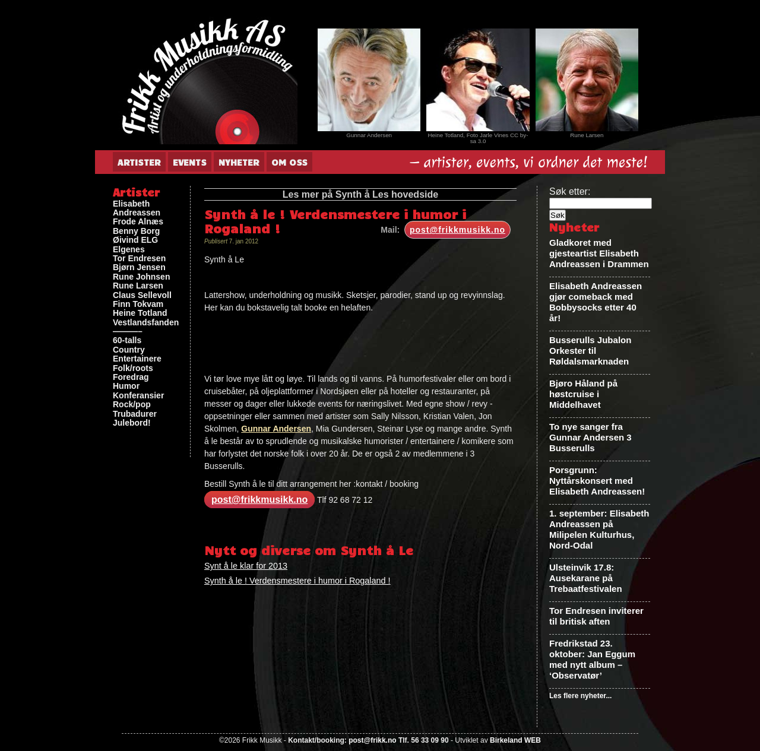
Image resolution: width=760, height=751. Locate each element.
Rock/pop (132, 404)
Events (190, 162)
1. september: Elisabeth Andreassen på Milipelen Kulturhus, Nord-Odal (599, 529)
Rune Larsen (138, 285)
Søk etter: (569, 191)
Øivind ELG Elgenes (135, 244)
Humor (126, 386)
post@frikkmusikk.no (457, 230)
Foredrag (131, 377)
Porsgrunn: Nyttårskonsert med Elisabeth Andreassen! (597, 480)
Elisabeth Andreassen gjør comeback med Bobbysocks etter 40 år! (595, 302)
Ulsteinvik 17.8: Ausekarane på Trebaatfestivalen (585, 578)
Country (129, 350)
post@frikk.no (372, 740)
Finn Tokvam (138, 304)
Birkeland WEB (515, 740)
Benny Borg (136, 231)
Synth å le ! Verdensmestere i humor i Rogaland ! (297, 580)
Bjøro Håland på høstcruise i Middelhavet (583, 394)
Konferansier (138, 395)
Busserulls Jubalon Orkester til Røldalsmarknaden (590, 350)
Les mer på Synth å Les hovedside (360, 194)
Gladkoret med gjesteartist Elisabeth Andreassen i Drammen (599, 253)
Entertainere (137, 358)
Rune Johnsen (141, 276)
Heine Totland (140, 313)
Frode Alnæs (138, 221)
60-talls (127, 340)
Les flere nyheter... (580, 696)
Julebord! (132, 423)
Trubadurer (135, 414)
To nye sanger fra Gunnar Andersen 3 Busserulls (590, 437)
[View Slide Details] (369, 79)
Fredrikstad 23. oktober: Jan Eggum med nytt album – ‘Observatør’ (592, 659)
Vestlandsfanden (146, 322)
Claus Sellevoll (142, 295)
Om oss (289, 162)
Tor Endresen (139, 258)
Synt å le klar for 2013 (245, 566)
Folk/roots (133, 368)
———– (127, 331)
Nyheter (238, 162)
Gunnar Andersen (276, 428)
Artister (139, 162)
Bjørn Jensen (139, 267)
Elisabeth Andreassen (136, 208)
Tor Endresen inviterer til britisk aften (596, 616)
